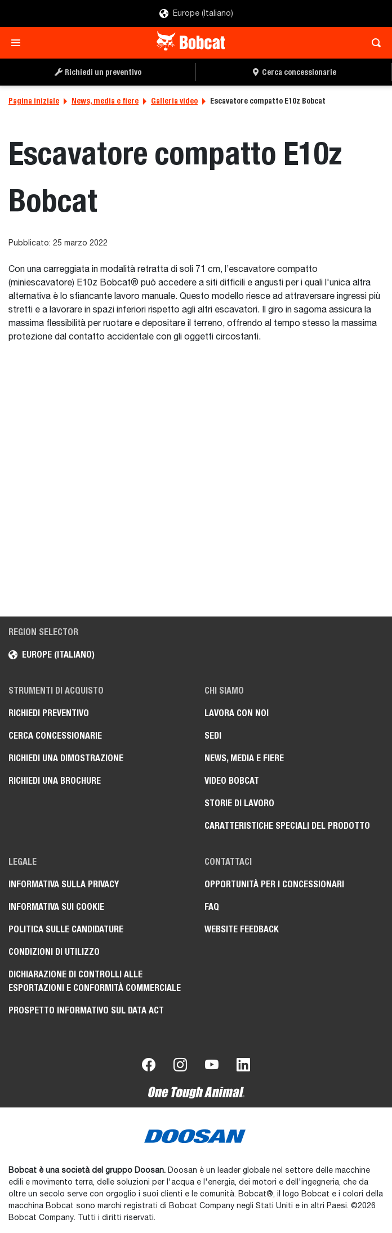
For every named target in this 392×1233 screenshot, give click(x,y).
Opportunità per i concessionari (274, 884)
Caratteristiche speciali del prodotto (287, 825)
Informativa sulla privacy (63, 884)
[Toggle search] (373, 43)
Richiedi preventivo (48, 713)
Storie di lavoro (239, 803)
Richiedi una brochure (54, 780)
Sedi (212, 735)
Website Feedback (241, 929)
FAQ (211, 906)
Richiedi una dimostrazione (65, 758)
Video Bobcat (231, 780)
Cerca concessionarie (55, 735)
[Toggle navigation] (19, 43)
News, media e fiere (105, 100)
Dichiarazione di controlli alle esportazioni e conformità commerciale (94, 981)
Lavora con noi (236, 713)
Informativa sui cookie (56, 906)
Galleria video (174, 100)
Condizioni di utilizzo (54, 951)
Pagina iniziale (33, 100)
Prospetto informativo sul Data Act (86, 1010)
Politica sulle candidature (65, 929)
